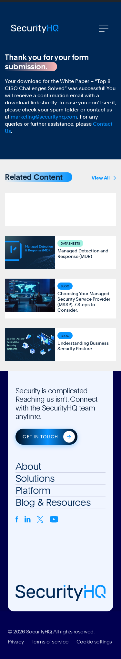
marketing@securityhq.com (44, 117)
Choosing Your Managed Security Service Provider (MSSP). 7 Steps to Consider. (83, 302)
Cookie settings (94, 642)
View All (104, 177)
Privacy (16, 642)
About (28, 466)
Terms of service (50, 642)
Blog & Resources (53, 502)
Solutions (35, 478)
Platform (32, 490)
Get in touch (40, 436)
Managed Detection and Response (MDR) (82, 253)
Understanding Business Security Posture (83, 346)
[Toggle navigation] (103, 28)
